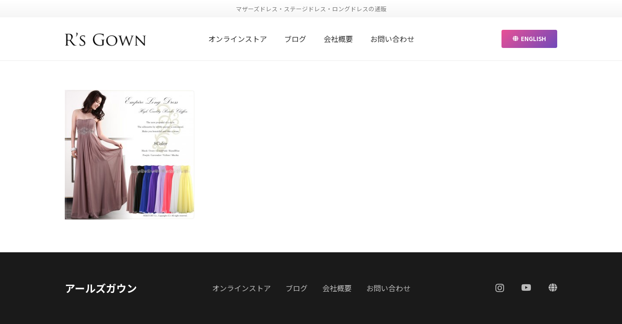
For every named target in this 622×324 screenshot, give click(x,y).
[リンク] (105, 39)
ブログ (297, 288)
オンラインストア (241, 288)
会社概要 (337, 288)
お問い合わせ (388, 288)
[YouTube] (526, 287)
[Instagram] (499, 288)
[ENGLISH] (553, 287)
